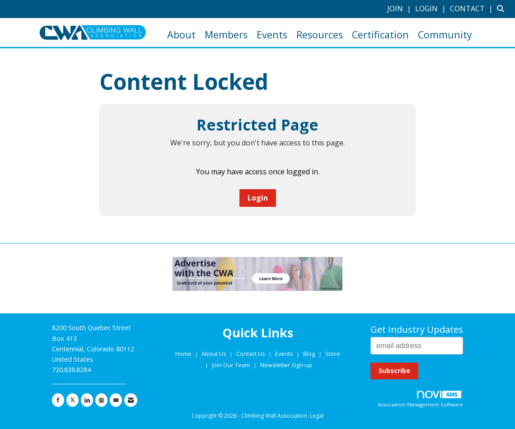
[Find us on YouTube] (116, 400)
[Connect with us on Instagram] (101, 400)
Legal (316, 416)
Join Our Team (231, 365)
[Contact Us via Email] (130, 400)
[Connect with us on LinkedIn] (87, 400)
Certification (380, 34)
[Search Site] (502, 9)
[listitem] (400, 9)
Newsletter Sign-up (286, 365)
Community (445, 34)
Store (332, 354)
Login (258, 198)
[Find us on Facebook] (58, 400)
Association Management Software (420, 399)
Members (226, 34)
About (181, 34)
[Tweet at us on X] (72, 400)
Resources (319, 34)
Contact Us (251, 354)
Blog (309, 354)
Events (272, 34)
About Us (214, 354)
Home (184, 354)
